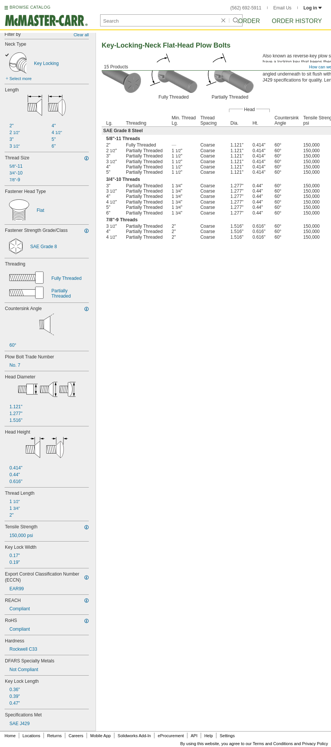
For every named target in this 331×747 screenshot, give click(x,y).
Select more (20, 78)
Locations (31, 735)
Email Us (282, 8)
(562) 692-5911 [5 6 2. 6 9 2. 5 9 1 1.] (245, 8)
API (194, 735)
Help (208, 735)
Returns (54, 735)
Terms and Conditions (273, 743)
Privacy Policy (315, 743)
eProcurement (171, 735)
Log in (312, 8)
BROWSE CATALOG (29, 7)
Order (249, 21)
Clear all (81, 34)
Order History (297, 21)
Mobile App (100, 735)
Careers (75, 735)
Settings (227, 735)
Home (10, 735)
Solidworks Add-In (134, 735)
